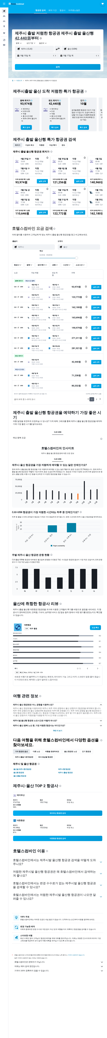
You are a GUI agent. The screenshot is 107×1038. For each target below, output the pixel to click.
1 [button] (91, 399)
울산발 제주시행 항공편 (22, 769)
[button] (4, 3)
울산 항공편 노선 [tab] (70, 751)
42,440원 (23, 38)
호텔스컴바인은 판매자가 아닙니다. (58, 962)
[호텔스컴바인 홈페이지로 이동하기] (16, 3)
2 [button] (96, 399)
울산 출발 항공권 (19, 776)
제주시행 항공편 (64, 769)
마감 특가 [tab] (52, 145)
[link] (26, 127)
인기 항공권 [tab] (86, 751)
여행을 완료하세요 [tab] (52, 751)
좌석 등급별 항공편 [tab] (45, 757)
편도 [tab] (63, 145)
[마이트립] (4, 33)
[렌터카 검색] (4, 21)
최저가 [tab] (17, 145)
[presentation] (41, 38)
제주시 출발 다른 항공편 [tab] (24, 757)
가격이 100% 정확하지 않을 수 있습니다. (58, 970)
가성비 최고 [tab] (29, 145)
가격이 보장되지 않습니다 (76, 955)
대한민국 (19, 80)
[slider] (76, 258)
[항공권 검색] (4, 11)
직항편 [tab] (41, 145)
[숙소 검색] (4, 16)
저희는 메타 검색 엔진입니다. (58, 966)
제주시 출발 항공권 (65, 773)
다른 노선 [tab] (36, 751)
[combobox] (43, 43)
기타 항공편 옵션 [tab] (21, 751)
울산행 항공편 (18, 773)
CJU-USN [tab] (57, 432)
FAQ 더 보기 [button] (57, 731)
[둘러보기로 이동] (4, 26)
